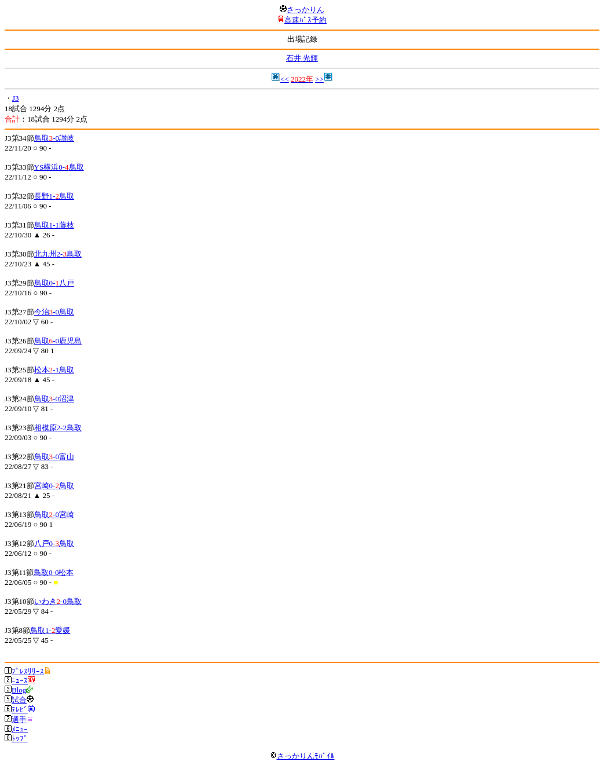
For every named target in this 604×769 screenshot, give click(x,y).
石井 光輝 (302, 58)
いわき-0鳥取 (58, 601)
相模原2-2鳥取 (58, 427)
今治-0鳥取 (54, 311)
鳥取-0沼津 (54, 398)
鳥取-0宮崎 (54, 514)
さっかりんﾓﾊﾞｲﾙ (302, 756)
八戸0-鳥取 (54, 543)
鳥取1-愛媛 (50, 630)
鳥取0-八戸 (54, 283)
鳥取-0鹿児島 (58, 340)
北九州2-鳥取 (58, 254)
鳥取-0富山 (54, 456)
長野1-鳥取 (54, 196)
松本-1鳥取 (54, 369)
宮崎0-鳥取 (54, 485)
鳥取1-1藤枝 (54, 225)
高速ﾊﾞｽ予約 (305, 20)
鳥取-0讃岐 (54, 138)
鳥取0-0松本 (54, 572)
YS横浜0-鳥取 (59, 167)
